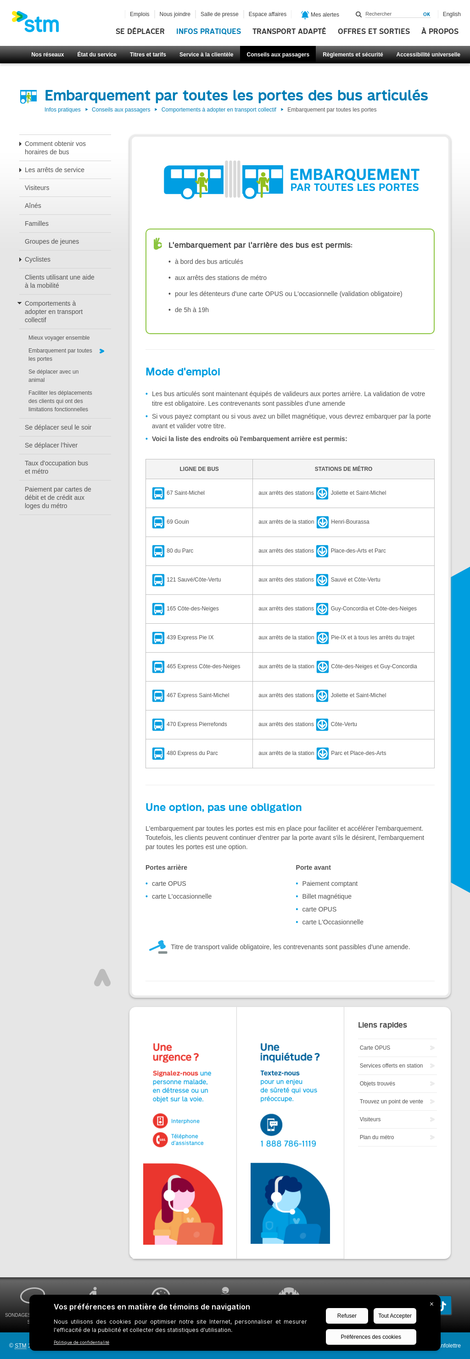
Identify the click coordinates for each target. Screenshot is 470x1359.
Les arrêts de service (54, 169)
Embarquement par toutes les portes (60, 354)
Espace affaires (268, 14)
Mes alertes (320, 15)
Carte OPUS (375, 1048)
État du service (97, 54)
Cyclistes (37, 259)
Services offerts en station (391, 1066)
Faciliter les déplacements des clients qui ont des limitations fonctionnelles (60, 401)
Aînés (33, 205)
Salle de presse (220, 14)
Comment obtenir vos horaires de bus (55, 148)
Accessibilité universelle (428, 54)
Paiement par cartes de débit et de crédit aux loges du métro (58, 497)
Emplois (140, 14)
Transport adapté (289, 32)
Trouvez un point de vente (391, 1101)
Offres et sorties (374, 32)
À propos (440, 32)
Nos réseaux (47, 54)
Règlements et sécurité (353, 54)
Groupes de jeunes (52, 241)
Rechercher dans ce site (359, 14)
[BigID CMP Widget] (235, 1325)
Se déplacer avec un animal (53, 376)
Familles (37, 223)
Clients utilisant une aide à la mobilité (60, 281)
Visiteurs (37, 187)
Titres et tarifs (148, 54)
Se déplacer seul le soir (58, 427)
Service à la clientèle (206, 54)
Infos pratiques (208, 32)
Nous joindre (175, 14)
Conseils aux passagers (277, 54)
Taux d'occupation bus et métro (56, 467)
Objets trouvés (377, 1083)
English (452, 14)
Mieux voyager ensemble (59, 338)
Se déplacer (140, 32)
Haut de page (102, 977)
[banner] (39, 24)
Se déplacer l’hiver (51, 445)
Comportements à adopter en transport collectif (219, 109)
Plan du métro (377, 1137)
